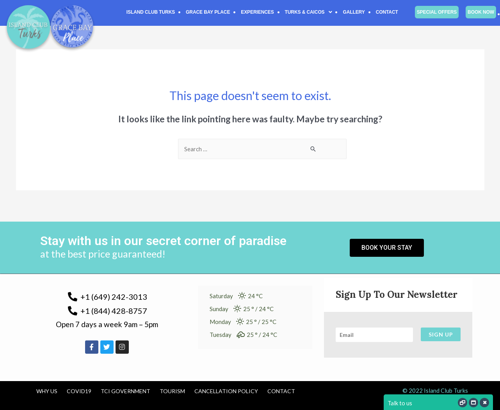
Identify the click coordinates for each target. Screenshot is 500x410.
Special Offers (437, 12)
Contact (387, 12)
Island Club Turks (150, 12)
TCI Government (125, 391)
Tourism (172, 391)
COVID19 (79, 391)
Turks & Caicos (308, 12)
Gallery (354, 12)
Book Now (481, 12)
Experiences (257, 12)
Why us (46, 391)
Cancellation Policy (226, 391)
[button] (308, 12)
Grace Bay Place (208, 12)
